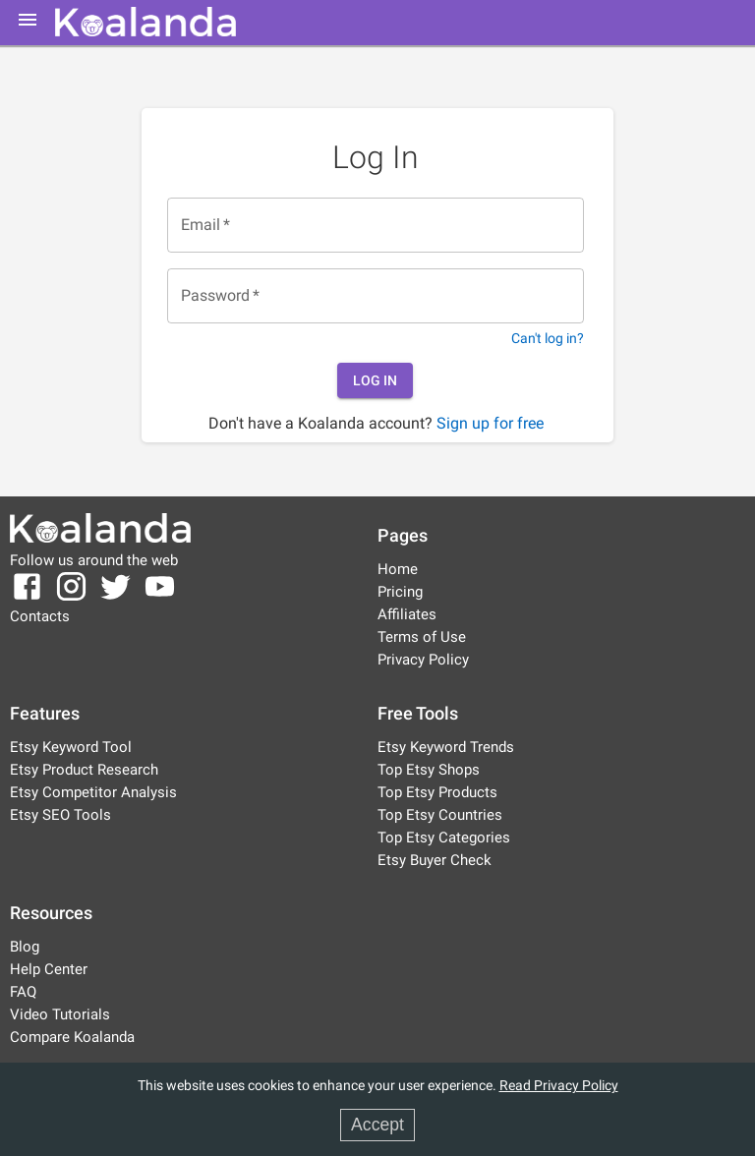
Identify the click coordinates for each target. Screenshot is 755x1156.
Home (398, 569)
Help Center (48, 969)
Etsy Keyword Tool (71, 747)
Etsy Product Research (84, 770)
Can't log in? (547, 338)
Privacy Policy (423, 659)
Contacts (40, 616)
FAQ (23, 992)
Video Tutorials (60, 1014)
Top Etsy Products (437, 792)
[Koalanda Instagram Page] (71, 598)
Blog (24, 946)
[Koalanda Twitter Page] (115, 598)
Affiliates (407, 614)
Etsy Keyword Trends (446, 747)
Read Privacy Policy (558, 1085)
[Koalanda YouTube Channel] (160, 598)
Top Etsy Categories (444, 837)
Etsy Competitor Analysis (93, 792)
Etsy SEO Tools (60, 815)
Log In (375, 381)
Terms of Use (422, 637)
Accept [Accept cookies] (377, 1124)
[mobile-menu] (27, 19)
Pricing (400, 592)
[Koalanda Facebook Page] (29, 598)
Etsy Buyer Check (435, 860)
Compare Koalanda (72, 1037)
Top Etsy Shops (429, 770)
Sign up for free (490, 423)
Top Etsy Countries (440, 815)
